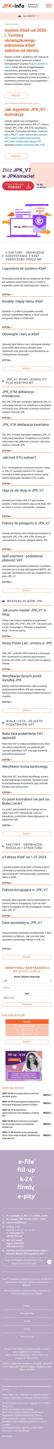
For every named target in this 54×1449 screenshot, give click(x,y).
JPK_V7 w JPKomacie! (18, 173)
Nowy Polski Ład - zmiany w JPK (27, 643)
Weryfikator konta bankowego (25, 767)
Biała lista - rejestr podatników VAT (24, 722)
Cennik (27, 1321)
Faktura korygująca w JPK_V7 (25, 890)
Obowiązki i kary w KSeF (20, 334)
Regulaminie (8, 1415)
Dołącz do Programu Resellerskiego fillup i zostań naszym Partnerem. (24, 1262)
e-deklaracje (23, 1355)
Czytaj (6, 294)
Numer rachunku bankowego (27, 977)
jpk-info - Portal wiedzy (20, 5)
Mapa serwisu (27, 1337)
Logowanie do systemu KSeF (24, 268)
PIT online (30, 1366)
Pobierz (26, 1306)
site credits (7, 1436)
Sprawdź (27, 1004)
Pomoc (27, 1329)
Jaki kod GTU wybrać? (19, 458)
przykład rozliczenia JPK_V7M (29, 145)
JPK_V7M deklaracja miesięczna (18, 394)
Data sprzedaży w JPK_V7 (22, 923)
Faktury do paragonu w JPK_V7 (26, 523)
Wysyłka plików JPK (24, 601)
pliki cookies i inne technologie (29, 1418)
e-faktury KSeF (37, 1355)
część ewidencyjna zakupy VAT (25, 141)
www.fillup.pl (36, 1293)
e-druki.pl (36, 1352)
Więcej (27, 368)
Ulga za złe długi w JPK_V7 (22, 490)
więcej (16, 95)
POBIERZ (15, 186)
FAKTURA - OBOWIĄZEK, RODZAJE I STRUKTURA (24, 846)
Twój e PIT (14, 1366)
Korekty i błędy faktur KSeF (22, 301)
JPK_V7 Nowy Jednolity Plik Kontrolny (26, 381)
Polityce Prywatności (24, 1415)
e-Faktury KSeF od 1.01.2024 (24, 857)
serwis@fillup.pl (18, 1222)
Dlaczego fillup (27, 1313)
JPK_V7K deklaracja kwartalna (25, 425)
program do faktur (23, 1358)
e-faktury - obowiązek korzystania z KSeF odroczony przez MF (24, 256)
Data (27, 993)
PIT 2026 (37, 1363)
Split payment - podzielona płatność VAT (22, 558)
